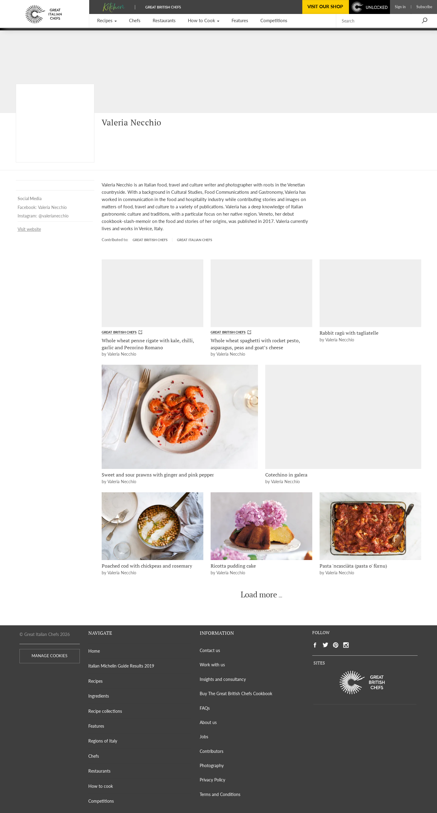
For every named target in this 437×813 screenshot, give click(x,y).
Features (96, 726)
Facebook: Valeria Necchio (42, 207)
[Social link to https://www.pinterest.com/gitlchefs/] (335, 645)
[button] (107, 21)
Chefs (93, 756)
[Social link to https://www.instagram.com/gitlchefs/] (346, 645)
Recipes (95, 681)
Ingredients (98, 696)
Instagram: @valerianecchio (43, 215)
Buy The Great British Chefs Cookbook (236, 693)
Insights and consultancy (223, 679)
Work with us (212, 664)
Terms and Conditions (220, 794)
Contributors (211, 751)
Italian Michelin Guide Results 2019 (121, 665)
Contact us (210, 650)
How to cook (100, 786)
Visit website (29, 229)
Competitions (101, 801)
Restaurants (99, 771)
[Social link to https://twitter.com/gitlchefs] (325, 645)
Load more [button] (259, 595)
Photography (212, 765)
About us (208, 722)
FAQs (205, 708)
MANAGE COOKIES (49, 656)
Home (94, 651)
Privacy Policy (212, 779)
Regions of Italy (102, 740)
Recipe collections (105, 711)
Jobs (204, 736)
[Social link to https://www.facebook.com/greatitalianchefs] (315, 645)
